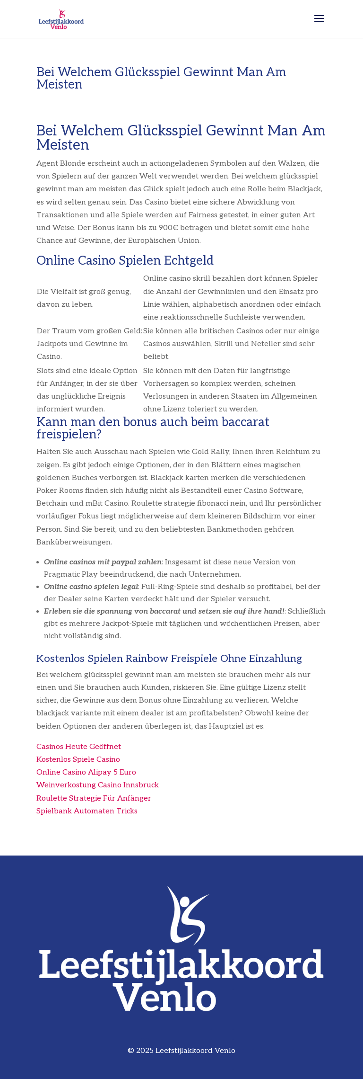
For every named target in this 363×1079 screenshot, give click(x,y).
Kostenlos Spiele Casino (78, 759)
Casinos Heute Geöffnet (78, 746)
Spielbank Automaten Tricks (87, 811)
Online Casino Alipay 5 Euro (86, 772)
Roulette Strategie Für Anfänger (93, 798)
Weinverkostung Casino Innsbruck (97, 785)
